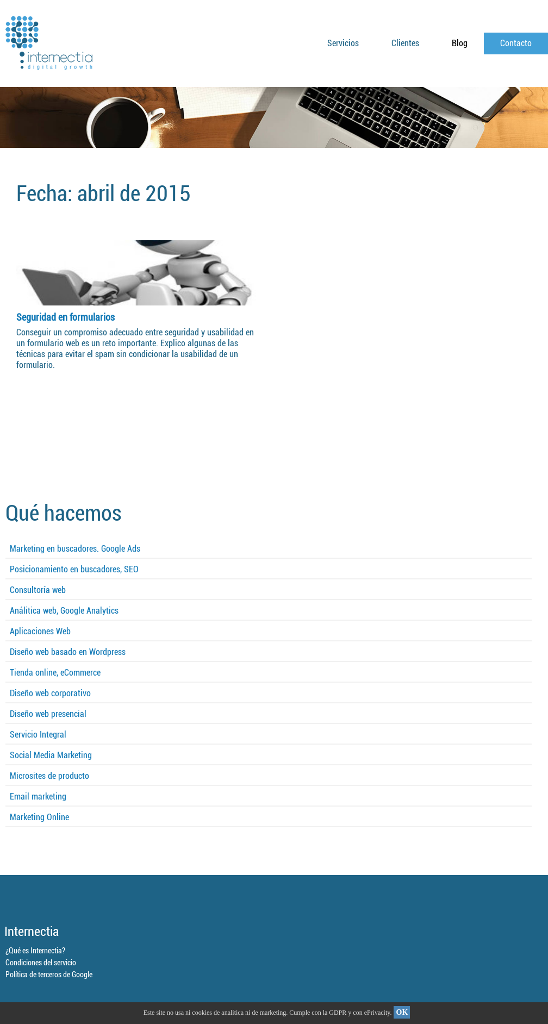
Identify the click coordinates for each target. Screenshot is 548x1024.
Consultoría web (38, 590)
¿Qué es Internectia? (35, 950)
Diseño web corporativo (50, 693)
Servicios (343, 43)
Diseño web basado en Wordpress (68, 652)
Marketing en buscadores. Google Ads (75, 549)
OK (402, 1012)
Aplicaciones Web (40, 631)
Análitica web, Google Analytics (64, 610)
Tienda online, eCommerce (55, 672)
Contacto (516, 43)
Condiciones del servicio (40, 962)
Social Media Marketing (51, 755)
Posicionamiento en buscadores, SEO (74, 569)
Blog (460, 43)
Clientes (405, 43)
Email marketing (38, 796)
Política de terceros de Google (48, 974)
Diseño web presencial (48, 714)
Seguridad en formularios (65, 317)
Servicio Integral (38, 734)
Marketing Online (39, 817)
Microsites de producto (49, 776)
